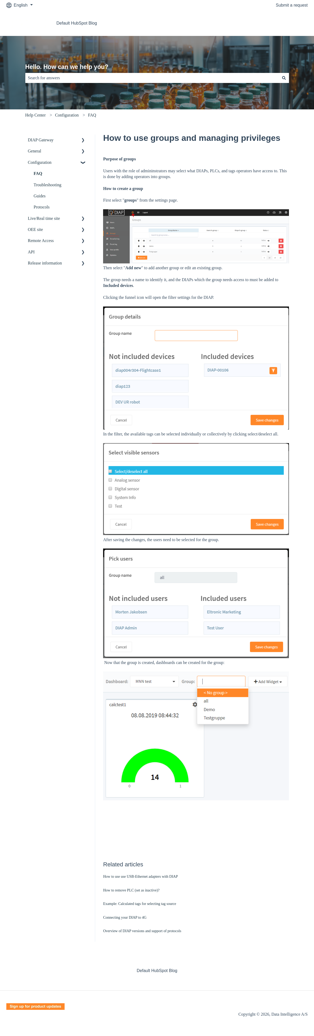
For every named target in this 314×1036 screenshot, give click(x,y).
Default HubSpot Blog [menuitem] (157, 970)
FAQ (92, 115)
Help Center (35, 115)
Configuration (67, 115)
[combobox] (152, 78)
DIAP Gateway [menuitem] (41, 140)
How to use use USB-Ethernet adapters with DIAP (140, 877)
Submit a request (292, 5)
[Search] (284, 78)
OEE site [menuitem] (35, 229)
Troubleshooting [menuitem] (47, 185)
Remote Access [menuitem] (41, 240)
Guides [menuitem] (40, 196)
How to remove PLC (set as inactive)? (131, 890)
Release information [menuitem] (45, 263)
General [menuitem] (34, 151)
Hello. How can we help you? (67, 66)
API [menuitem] (31, 252)
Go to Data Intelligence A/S (277, 23)
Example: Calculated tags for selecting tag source (139, 904)
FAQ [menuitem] (38, 173)
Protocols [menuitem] (42, 207)
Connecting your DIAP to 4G (124, 917)
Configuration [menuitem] (40, 162)
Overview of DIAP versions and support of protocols (142, 931)
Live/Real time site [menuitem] (44, 218)
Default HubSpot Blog (76, 23)
